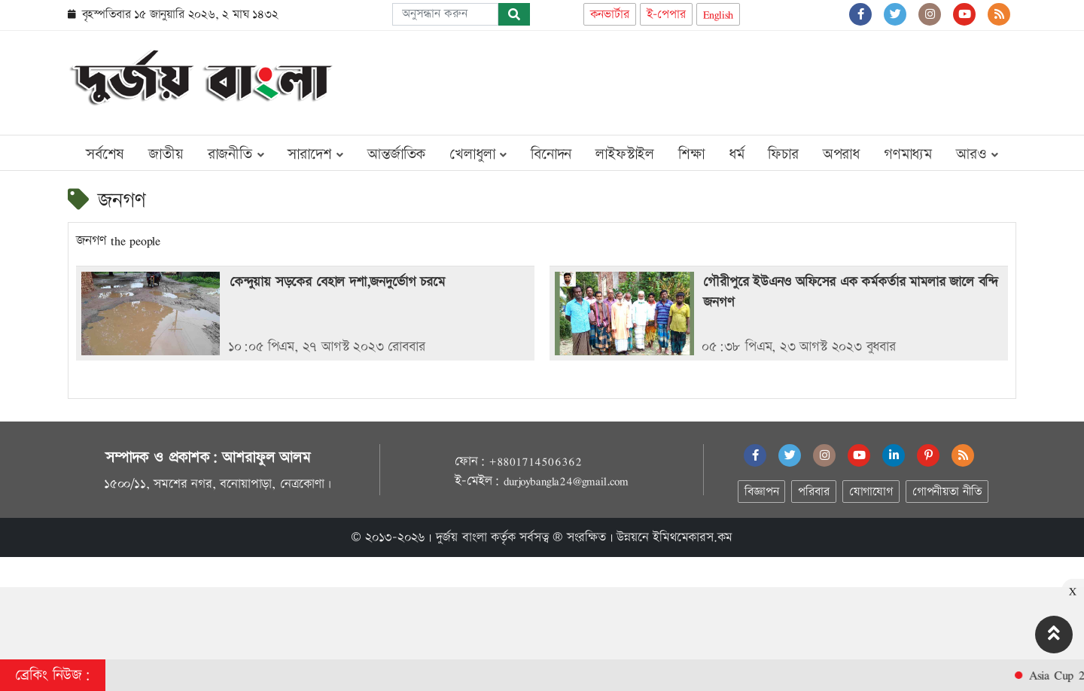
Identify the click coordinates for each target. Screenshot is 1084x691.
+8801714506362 (535, 461)
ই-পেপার (666, 14)
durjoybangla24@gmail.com (566, 481)
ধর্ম (736, 154)
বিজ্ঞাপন (761, 492)
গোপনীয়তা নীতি (947, 492)
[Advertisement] (742, 80)
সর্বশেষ (105, 154)
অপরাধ (841, 154)
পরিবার (813, 492)
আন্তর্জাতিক (396, 154)
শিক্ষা (691, 154)
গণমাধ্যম (908, 154)
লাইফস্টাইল (624, 154)
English (718, 14)
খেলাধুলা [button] (478, 154)
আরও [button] (977, 154)
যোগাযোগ (871, 492)
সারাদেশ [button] (315, 154)
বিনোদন (551, 154)
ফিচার (783, 154)
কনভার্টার (609, 14)
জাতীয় (165, 154)
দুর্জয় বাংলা (461, 537)
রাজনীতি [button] (236, 154)
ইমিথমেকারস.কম (692, 537)
